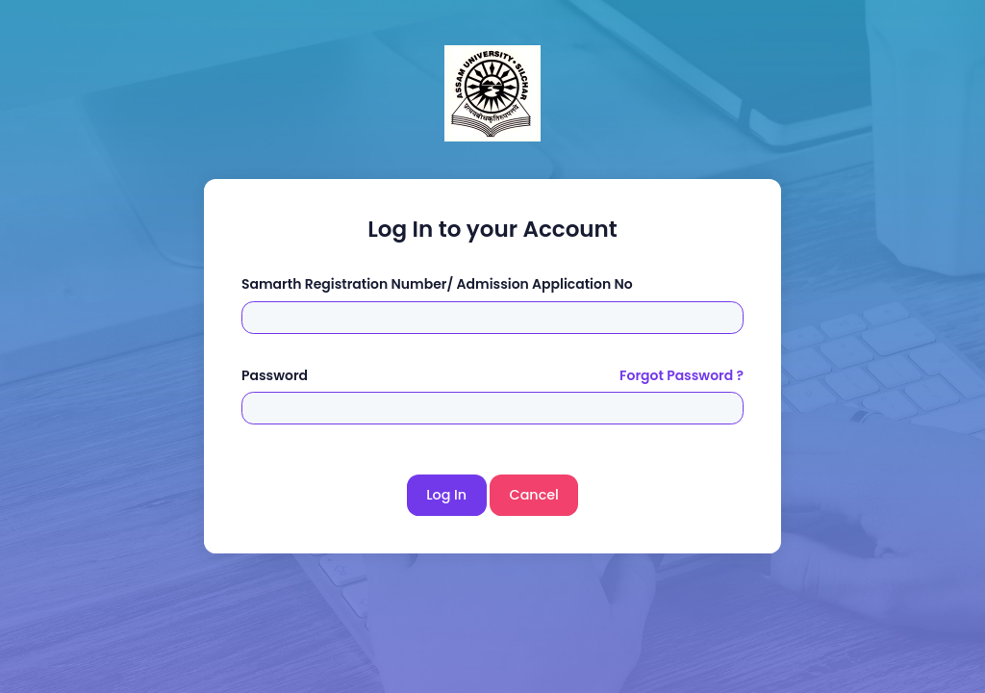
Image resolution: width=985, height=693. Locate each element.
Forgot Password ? (681, 375)
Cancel (534, 494)
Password (274, 375)
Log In (446, 494)
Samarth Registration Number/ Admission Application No (437, 284)
